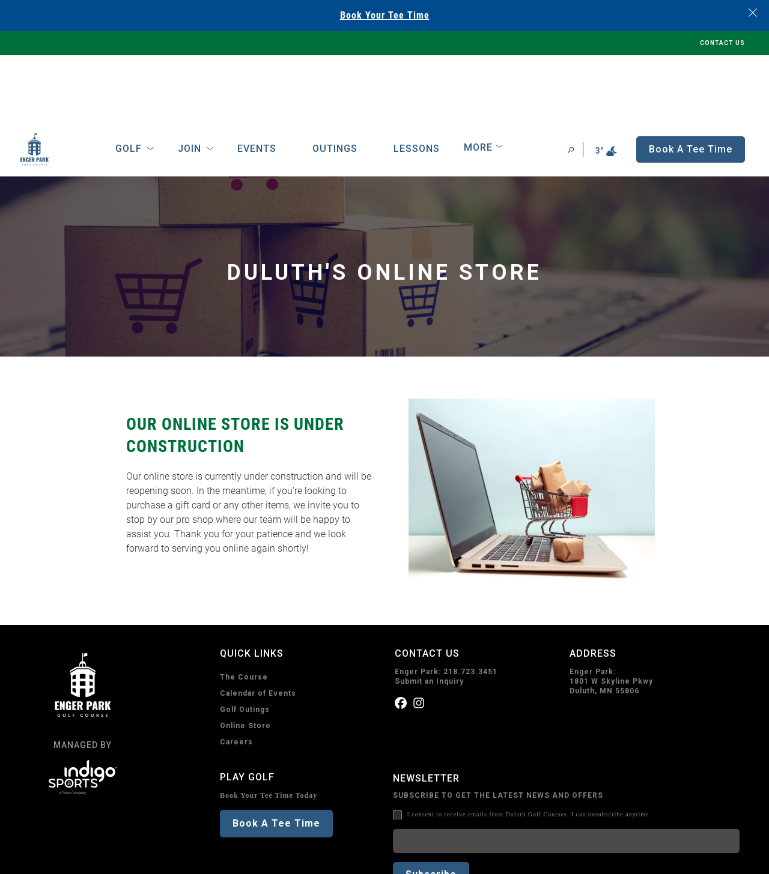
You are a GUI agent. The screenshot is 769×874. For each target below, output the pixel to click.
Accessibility (161, 857)
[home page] (51, 82)
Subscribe (431, 807)
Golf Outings (245, 642)
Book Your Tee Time (385, 15)
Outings (334, 81)
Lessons (417, 81)
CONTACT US (722, 43)
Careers (236, 675)
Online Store (245, 658)
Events (256, 81)
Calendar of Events (258, 626)
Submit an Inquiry (429, 614)
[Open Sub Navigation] (150, 81)
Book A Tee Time (276, 756)
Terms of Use (105, 857)
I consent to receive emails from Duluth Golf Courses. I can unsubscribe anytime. (529, 747)
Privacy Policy (48, 857)
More (478, 80)
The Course (244, 610)
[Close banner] (753, 12)
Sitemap (208, 857)
